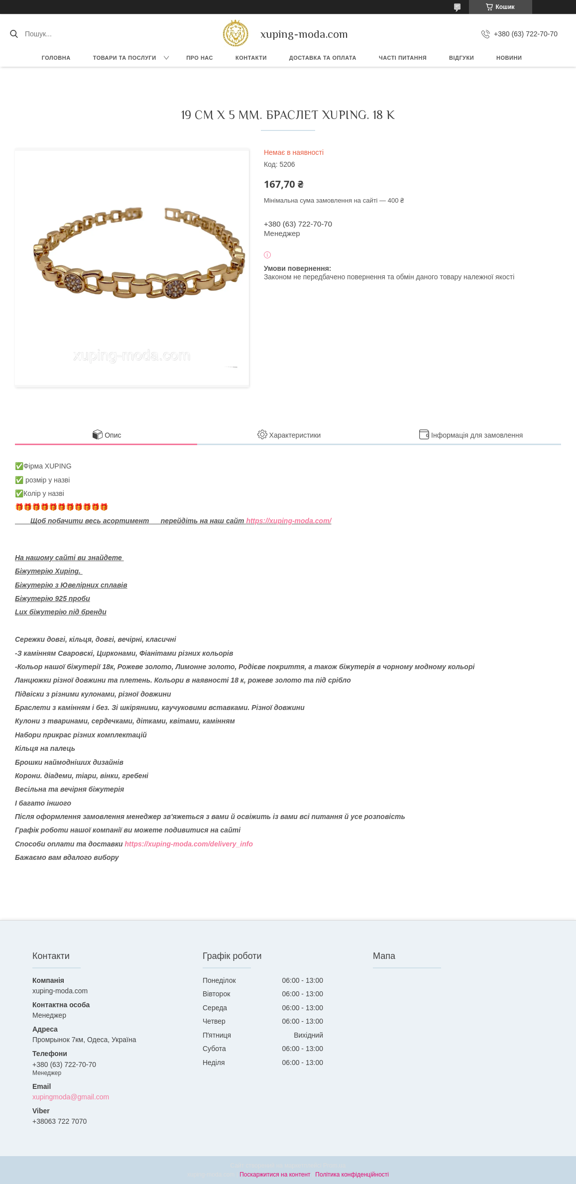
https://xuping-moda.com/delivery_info (189, 844)
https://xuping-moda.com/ (288, 521)
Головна (56, 58)
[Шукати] (13, 34)
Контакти (251, 58)
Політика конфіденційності (352, 1174)
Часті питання (403, 58)
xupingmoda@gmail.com (70, 1097)
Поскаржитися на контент (274, 1174)
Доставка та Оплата (322, 58)
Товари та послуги (124, 58)
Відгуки (461, 58)
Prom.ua (334, 1165)
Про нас (199, 58)
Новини (509, 58)
